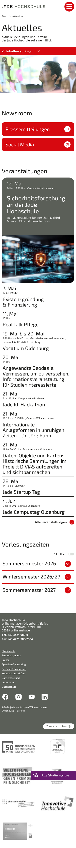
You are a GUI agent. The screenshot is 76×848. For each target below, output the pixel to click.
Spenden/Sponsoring (14, 664)
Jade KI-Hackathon (24, 404)
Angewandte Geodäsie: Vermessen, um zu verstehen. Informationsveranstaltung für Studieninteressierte (36, 376)
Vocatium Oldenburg (26, 348)
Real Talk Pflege (21, 324)
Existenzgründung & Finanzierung (23, 302)
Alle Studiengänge (55, 775)
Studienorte (8, 650)
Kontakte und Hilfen (13, 673)
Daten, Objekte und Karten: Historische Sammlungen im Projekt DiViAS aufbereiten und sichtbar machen (34, 464)
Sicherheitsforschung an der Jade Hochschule (36, 204)
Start (5, 16)
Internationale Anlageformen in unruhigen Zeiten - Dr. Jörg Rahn (33, 430)
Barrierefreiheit (11, 677)
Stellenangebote (11, 655)
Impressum (8, 682)
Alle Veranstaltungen (54, 522)
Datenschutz (9, 686)
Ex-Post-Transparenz (14, 668)
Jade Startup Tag (21, 492)
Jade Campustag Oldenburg (34, 512)
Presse (6, 659)
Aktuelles (17, 16)
